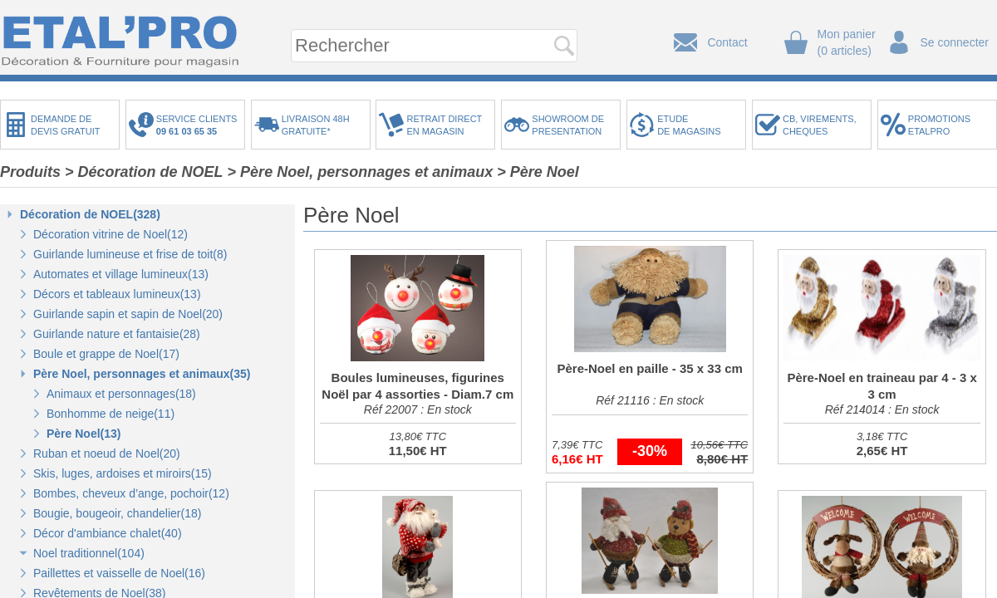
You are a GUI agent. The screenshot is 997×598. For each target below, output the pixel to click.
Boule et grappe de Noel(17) (106, 353)
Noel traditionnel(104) (89, 553)
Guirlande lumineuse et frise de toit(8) (130, 254)
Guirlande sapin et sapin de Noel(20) (128, 314)
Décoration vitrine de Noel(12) (110, 234)
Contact (727, 42)
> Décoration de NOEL (144, 172)
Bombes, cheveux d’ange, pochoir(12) (131, 493)
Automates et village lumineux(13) (121, 274)
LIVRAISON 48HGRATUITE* (316, 125)
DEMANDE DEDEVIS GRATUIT (66, 125)
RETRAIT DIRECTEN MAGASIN (444, 125)
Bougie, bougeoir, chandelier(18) (117, 513)
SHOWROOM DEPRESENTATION (568, 125)
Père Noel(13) (83, 433)
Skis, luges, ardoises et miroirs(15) (122, 473)
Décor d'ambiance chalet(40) (107, 533)
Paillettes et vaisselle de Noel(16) (119, 573)
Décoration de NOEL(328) (90, 214)
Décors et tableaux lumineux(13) (117, 294)
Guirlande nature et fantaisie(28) (116, 334)
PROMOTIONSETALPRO (939, 125)
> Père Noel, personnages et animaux (361, 172)
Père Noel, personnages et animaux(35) (141, 373)
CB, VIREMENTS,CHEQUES (820, 125)
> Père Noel (538, 172)
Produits (30, 172)
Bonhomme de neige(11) (110, 413)
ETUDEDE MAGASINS (688, 125)
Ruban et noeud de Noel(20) (106, 453)
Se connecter (955, 42)
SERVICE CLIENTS (199, 125)
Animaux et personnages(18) (121, 393)
